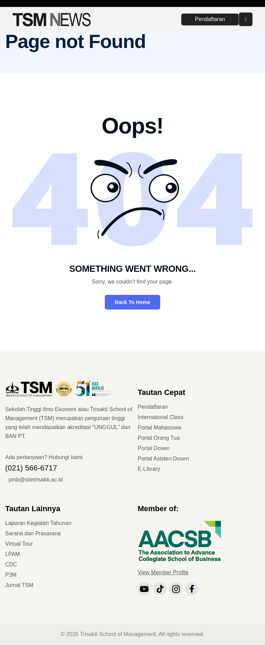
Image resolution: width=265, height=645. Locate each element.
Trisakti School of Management (118, 634)
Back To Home (132, 302)
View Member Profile (163, 572)
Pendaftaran (210, 19)
